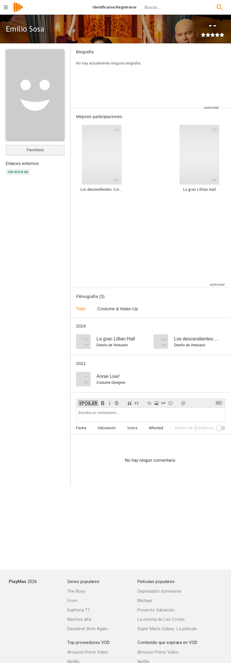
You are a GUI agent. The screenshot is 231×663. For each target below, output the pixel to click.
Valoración (107, 428)
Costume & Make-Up (117, 308)
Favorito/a (35, 150)
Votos (132, 428)
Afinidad (156, 428)
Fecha (81, 428)
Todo (81, 308)
